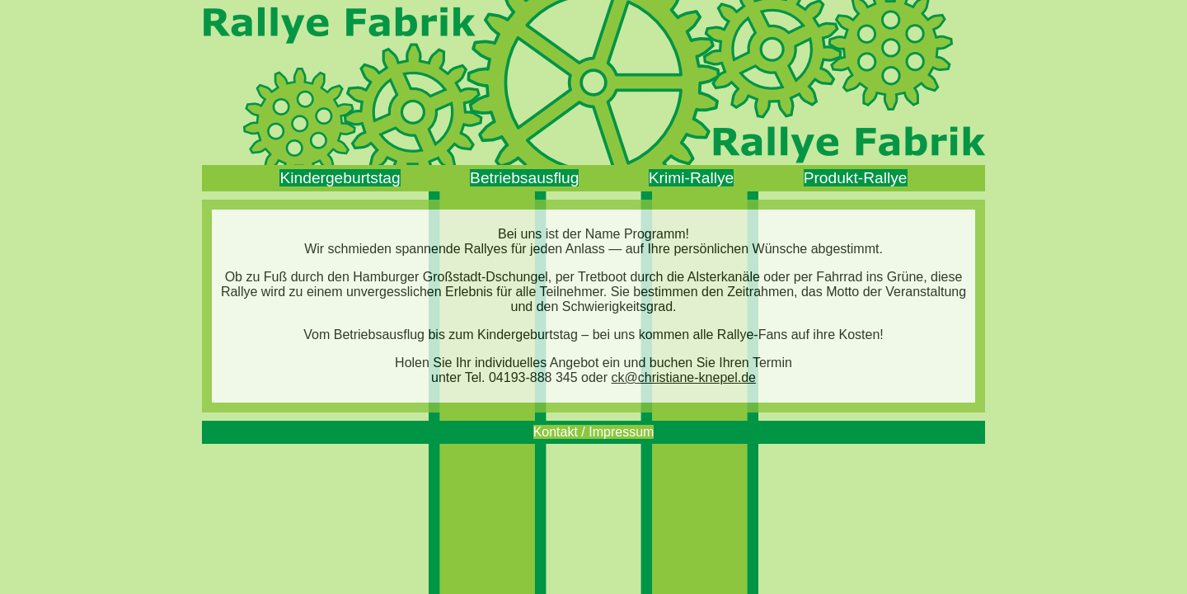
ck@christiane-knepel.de (684, 377)
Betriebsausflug (524, 177)
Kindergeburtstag (339, 177)
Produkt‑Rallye (856, 177)
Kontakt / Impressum (593, 432)
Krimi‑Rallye (691, 177)
